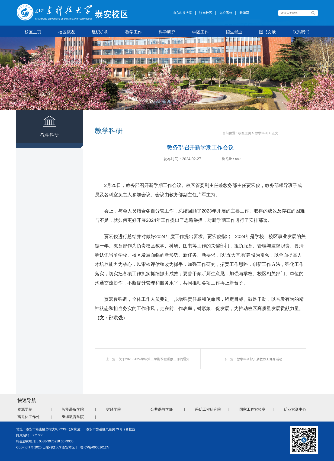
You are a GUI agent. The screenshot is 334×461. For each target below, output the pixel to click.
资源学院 (24, 409)
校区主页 (244, 133)
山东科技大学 (182, 13)
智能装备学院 (73, 409)
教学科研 (261, 133)
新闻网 (244, 13)
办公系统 (225, 13)
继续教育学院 (73, 417)
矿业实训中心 (295, 409)
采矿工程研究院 (208, 409)
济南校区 (205, 13)
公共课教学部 (162, 409)
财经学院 (113, 409)
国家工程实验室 (252, 409)
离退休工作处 (28, 417)
